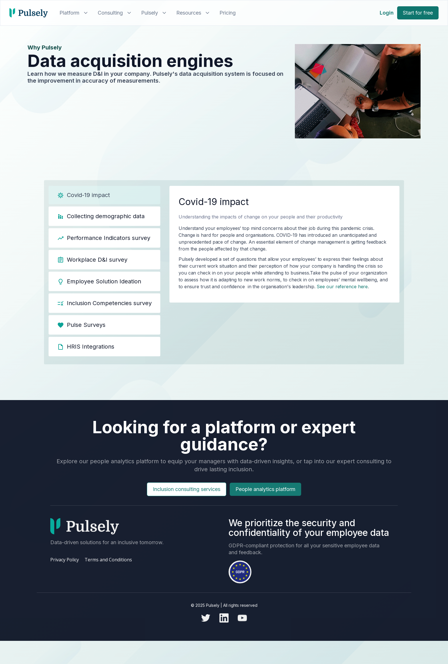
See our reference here (341, 286)
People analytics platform (265, 497)
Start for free (418, 13)
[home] (28, 12)
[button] (73, 12)
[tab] (104, 195)
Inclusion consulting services (186, 497)
